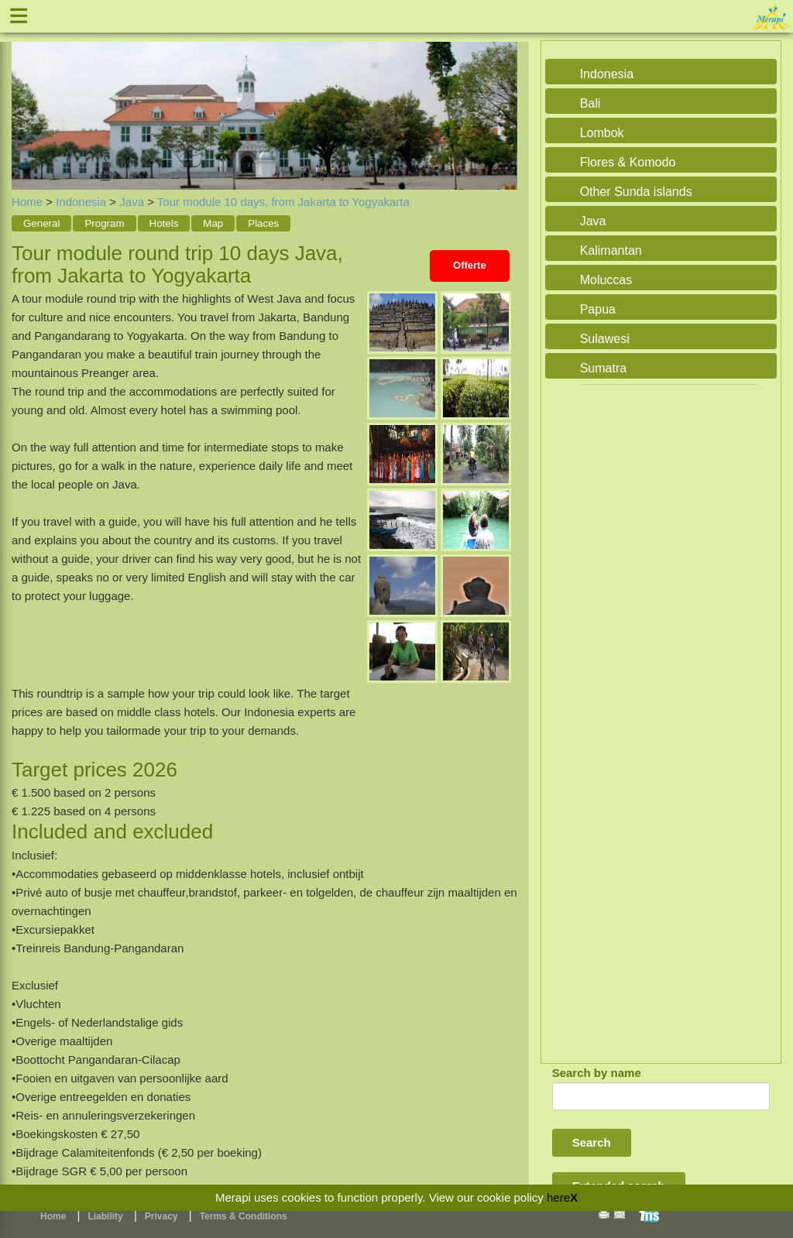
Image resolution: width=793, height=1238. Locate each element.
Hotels (164, 223)
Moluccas (606, 279)
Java (131, 201)
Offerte (469, 265)
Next (501, 98)
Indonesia (81, 201)
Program (104, 223)
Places (263, 223)
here (558, 1197)
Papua (598, 309)
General (41, 223)
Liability (105, 1216)
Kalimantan (611, 250)
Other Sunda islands (636, 191)
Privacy (161, 1216)
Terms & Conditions (243, 1216)
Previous (27, 98)
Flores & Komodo (628, 162)
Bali (590, 103)
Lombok (602, 132)
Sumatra (603, 368)
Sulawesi (605, 338)
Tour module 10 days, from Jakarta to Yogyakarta (283, 201)
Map (213, 223)
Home (27, 201)
